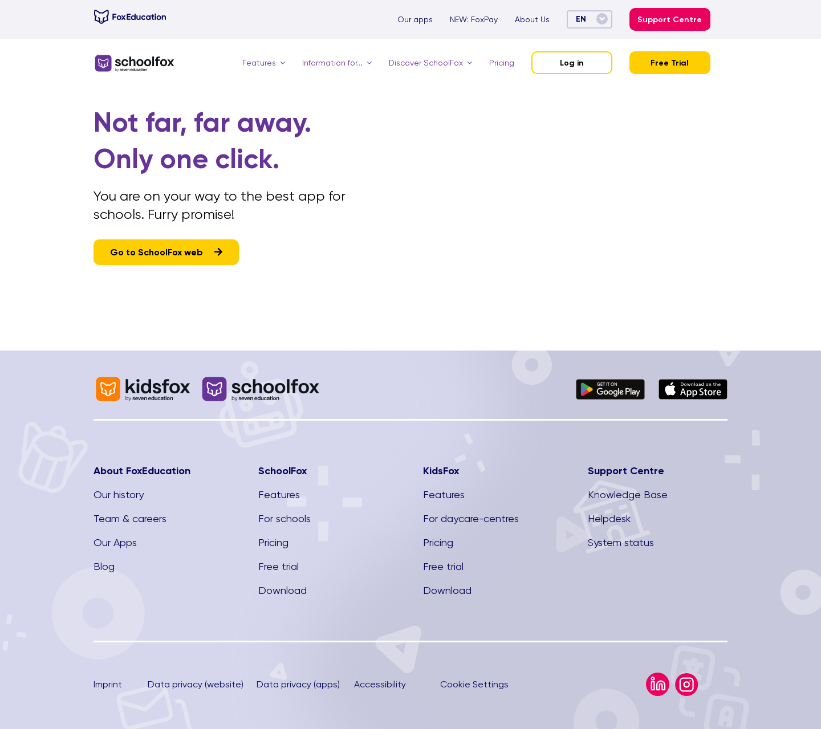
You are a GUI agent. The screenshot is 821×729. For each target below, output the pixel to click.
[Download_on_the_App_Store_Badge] (693, 383)
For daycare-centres (471, 518)
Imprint (108, 684)
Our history (119, 494)
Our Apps (115, 542)
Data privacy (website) (195, 684)
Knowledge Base (628, 494)
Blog (104, 566)
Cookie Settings (474, 684)
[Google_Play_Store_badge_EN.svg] (610, 383)
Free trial (278, 566)
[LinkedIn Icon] (657, 676)
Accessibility (380, 684)
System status (621, 542)
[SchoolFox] (135, 58)
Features (279, 494)
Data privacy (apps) (298, 684)
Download (282, 590)
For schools (284, 518)
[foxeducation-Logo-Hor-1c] (130, 14)
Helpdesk (609, 518)
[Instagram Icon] (686, 677)
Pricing (273, 542)
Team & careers (130, 518)
